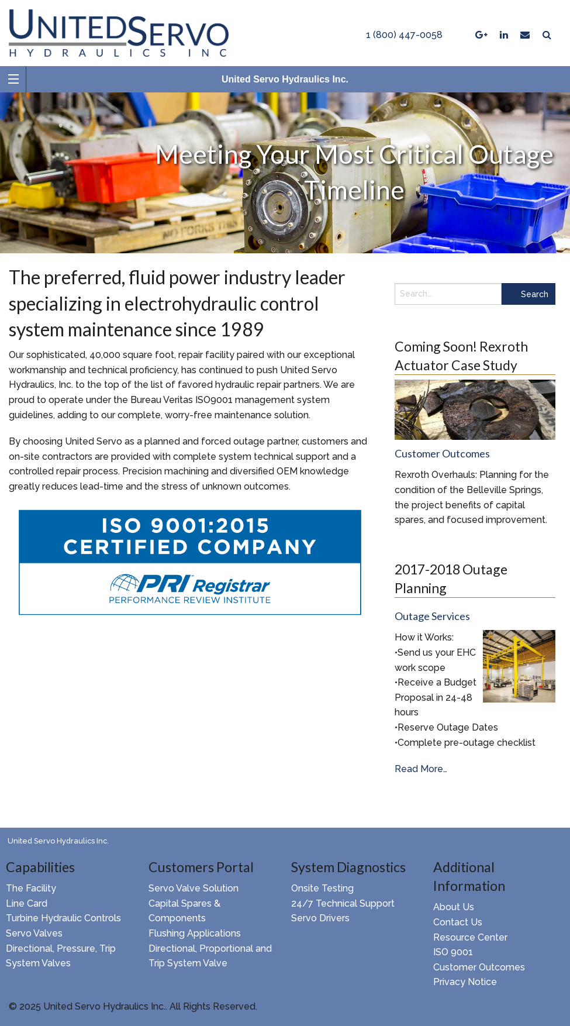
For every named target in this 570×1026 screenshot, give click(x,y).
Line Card (26, 903)
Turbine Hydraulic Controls (63, 918)
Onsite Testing (322, 888)
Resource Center (470, 937)
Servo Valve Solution (193, 888)
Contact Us (457, 922)
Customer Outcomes (479, 967)
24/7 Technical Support (343, 903)
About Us (453, 907)
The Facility (31, 888)
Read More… (421, 769)
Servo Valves (34, 933)
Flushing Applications (194, 933)
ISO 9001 (453, 952)
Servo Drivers (320, 918)
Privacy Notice (465, 981)
